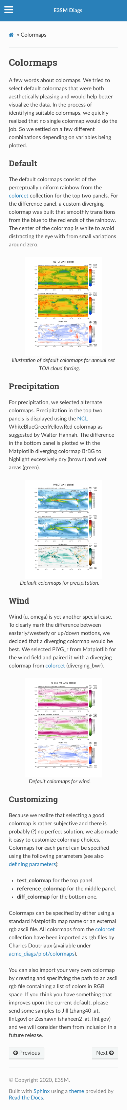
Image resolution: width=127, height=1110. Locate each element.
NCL (82, 418)
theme (76, 1091)
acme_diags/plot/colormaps (42, 954)
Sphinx (42, 1091)
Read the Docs (26, 1097)
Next (105, 1053)
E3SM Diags (68, 10)
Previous (26, 1053)
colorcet (18, 196)
